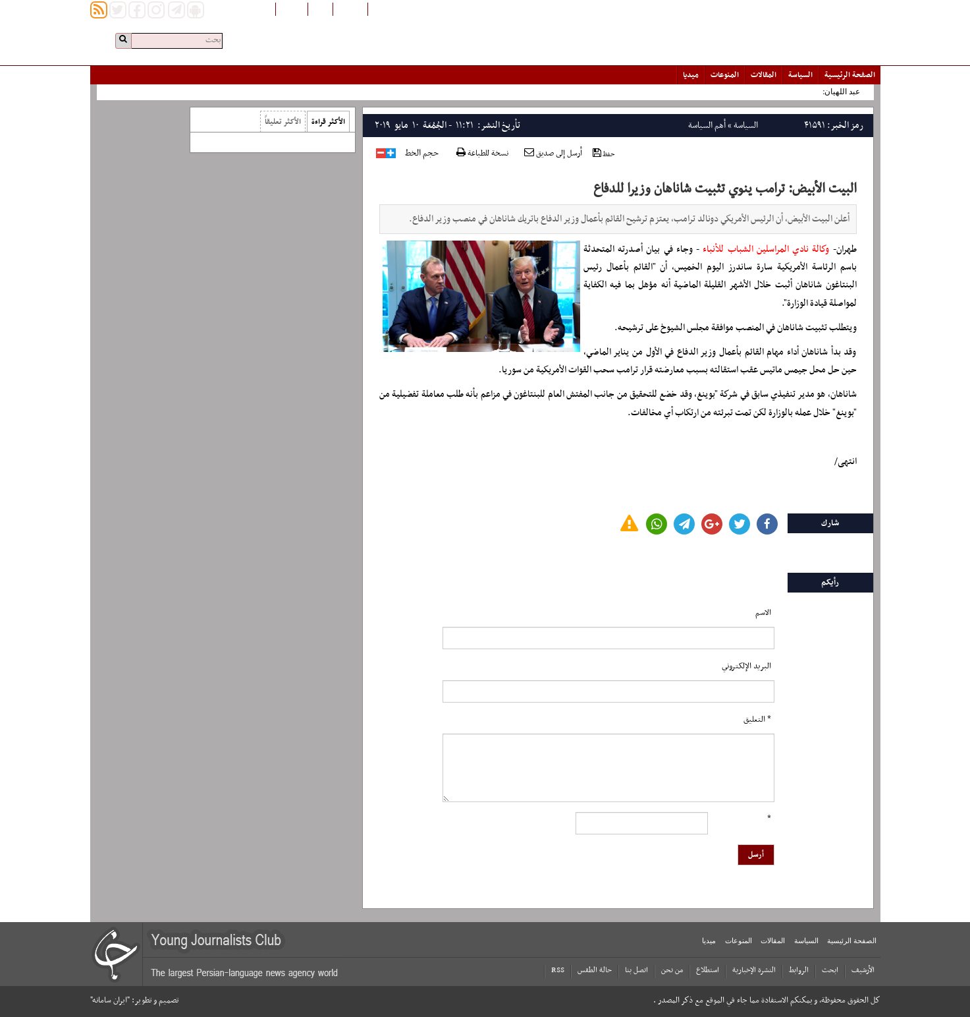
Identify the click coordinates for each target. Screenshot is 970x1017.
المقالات (763, 75)
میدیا (691, 75)
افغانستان (350, 8)
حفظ (604, 154)
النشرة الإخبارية (754, 970)
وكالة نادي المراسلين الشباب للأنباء (766, 249)
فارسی (320, 8)
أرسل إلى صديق (553, 153)
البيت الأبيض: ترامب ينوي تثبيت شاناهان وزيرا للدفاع (725, 189)
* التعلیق (757, 719)
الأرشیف (863, 970)
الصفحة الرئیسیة (849, 75)
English (292, 8)
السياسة (800, 75)
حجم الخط (422, 153)
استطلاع (707, 970)
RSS (557, 970)
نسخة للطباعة (482, 154)
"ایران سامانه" (110, 1000)
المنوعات (725, 75)
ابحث (830, 970)
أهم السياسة (707, 125)
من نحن (672, 970)
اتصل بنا (636, 970)
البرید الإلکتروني (746, 666)
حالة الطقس (595, 970)
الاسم (763, 613)
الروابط (799, 970)
